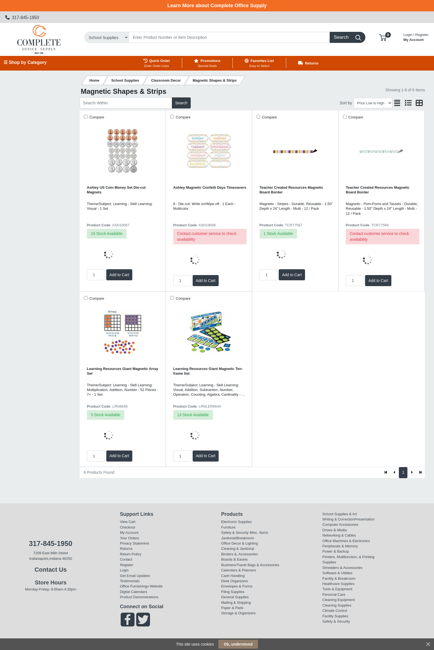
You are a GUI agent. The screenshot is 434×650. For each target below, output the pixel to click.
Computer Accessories (340, 524)
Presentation (365, 519)
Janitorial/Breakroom (237, 538)
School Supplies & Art (339, 514)
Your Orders (129, 538)
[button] (382, 37)
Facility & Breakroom (339, 578)
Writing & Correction (338, 519)
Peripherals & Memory (340, 546)
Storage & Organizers (238, 613)
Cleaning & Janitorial (237, 549)
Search (181, 103)
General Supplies (235, 597)
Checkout (127, 527)
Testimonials (130, 581)
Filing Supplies (232, 592)
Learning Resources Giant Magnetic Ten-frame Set (208, 371)
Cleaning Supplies (336, 605)
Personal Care (333, 594)
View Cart (127, 522)
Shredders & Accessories (342, 568)
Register (126, 565)
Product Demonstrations (139, 597)
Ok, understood (238, 644)
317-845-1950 (22, 17)
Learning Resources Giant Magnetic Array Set (122, 371)
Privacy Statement (134, 543)
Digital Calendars (133, 592)
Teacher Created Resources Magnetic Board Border (291, 189)
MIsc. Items (259, 532)
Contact (126, 559)
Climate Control (334, 610)
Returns (126, 549)
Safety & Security (235, 532)
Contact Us (51, 569)
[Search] (229, 37)
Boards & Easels (234, 559)
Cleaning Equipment (338, 600)
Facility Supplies (335, 616)
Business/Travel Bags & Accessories (250, 565)
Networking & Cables (339, 535)
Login (124, 570)
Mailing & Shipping (236, 602)
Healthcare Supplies (338, 584)
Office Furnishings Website (141, 586)
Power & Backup (335, 551)
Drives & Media (334, 530)
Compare (96, 117)
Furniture (228, 527)
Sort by (346, 103)
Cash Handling (233, 576)
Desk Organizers (234, 581)
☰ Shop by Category (25, 62)
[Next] (411, 472)
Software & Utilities (337, 573)
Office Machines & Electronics (346, 541)
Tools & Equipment (337, 589)
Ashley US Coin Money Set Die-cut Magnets (116, 189)
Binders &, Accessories (239, 554)
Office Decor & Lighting (239, 543)
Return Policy (130, 554)
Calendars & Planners (238, 570)
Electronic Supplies (236, 522)
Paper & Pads (232, 608)
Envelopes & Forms (236, 586)
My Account (416, 37)
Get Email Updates (135, 576)
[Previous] (394, 472)
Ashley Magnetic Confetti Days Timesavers (209, 187)
